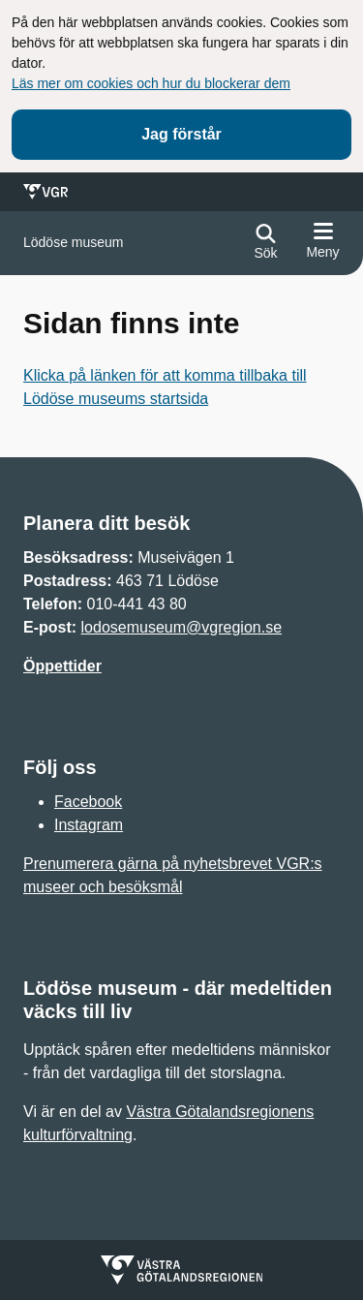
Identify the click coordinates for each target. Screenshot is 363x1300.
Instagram (88, 825)
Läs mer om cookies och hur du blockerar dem (151, 83)
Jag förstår (181, 134)
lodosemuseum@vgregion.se (181, 627)
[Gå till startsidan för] (73, 242)
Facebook (88, 801)
